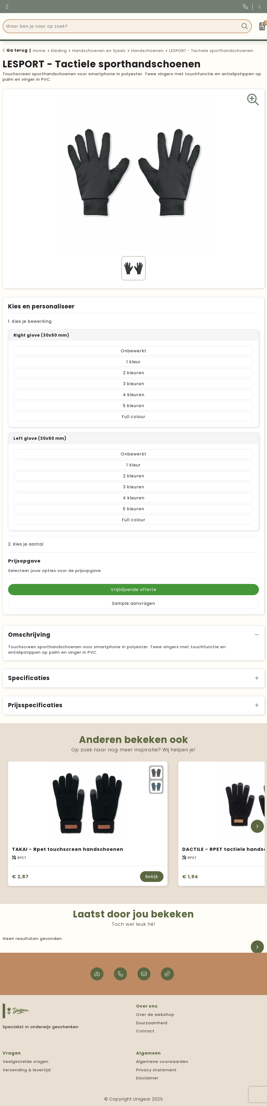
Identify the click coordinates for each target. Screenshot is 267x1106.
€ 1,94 (190, 877)
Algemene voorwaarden (162, 1061)
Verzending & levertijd (27, 1070)
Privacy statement (156, 1070)
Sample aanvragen (133, 603)
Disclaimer (147, 1078)
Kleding (59, 50)
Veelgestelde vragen (25, 1061)
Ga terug (17, 50)
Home (39, 50)
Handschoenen (147, 50)
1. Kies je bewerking (30, 321)
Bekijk (151, 877)
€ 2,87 (20, 877)
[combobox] (121, 26)
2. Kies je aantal (26, 544)
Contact (145, 1031)
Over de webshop (155, 1014)
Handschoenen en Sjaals (99, 50)
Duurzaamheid (151, 1023)
